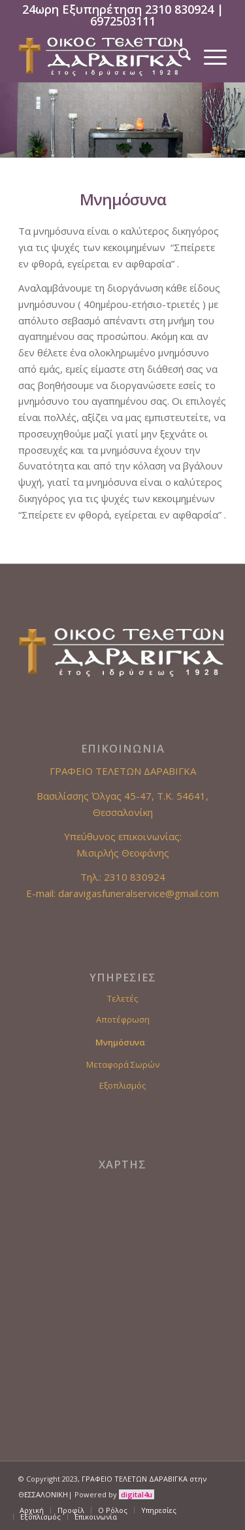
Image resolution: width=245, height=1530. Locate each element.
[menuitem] (178, 56)
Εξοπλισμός (122, 1085)
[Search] (178, 56)
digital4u (136, 1494)
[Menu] (209, 56)
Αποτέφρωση (123, 1019)
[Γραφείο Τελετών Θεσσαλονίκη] (101, 56)
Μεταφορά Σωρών (122, 1064)
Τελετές (122, 998)
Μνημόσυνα (120, 1042)
